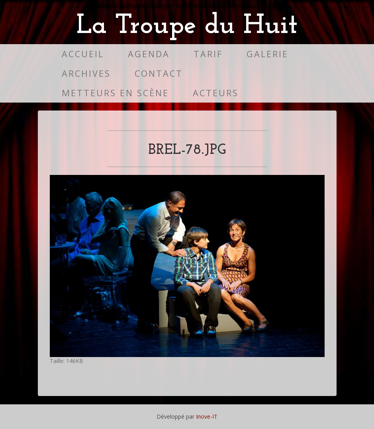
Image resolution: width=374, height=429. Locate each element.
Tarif (208, 54)
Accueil (83, 54)
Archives (86, 73)
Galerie (267, 54)
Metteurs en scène (115, 93)
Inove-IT (206, 416)
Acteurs (216, 93)
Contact (159, 73)
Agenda (149, 54)
